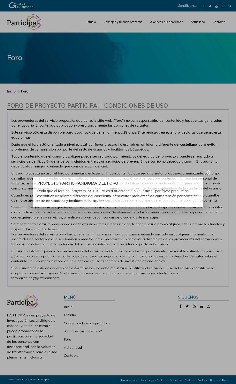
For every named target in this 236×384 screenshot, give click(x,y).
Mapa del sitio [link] (129, 380)
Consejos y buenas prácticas (123, 22)
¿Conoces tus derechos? (166, 22)
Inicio (11, 91)
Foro (67, 339)
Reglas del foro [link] (219, 380)
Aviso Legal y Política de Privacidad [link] (161, 380)
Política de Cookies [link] (196, 380)
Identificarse (187, 5)
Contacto (219, 22)
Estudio (91, 22)
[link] (204, 6)
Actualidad (198, 22)
